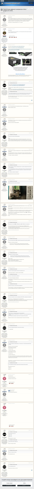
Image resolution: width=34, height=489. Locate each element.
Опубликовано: (11, 15)
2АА (5, 11)
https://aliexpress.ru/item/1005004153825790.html (18, 46)
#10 (32, 179)
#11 (32, 204)
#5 (32, 104)
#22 (32, 403)
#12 (32, 220)
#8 (32, 149)
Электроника (11, 11)
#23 (32, 430)
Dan (4, 81)
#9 (32, 163)
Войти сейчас (23, 485)
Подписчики (30, 8)
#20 (32, 374)
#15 (32, 267)
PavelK (5, 28)
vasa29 (5, 374)
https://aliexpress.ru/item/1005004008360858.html (17, 47)
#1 (32, 15)
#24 (32, 448)
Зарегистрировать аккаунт (9, 485)
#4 (32, 81)
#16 (32, 293)
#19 (32, 340)
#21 (32, 389)
